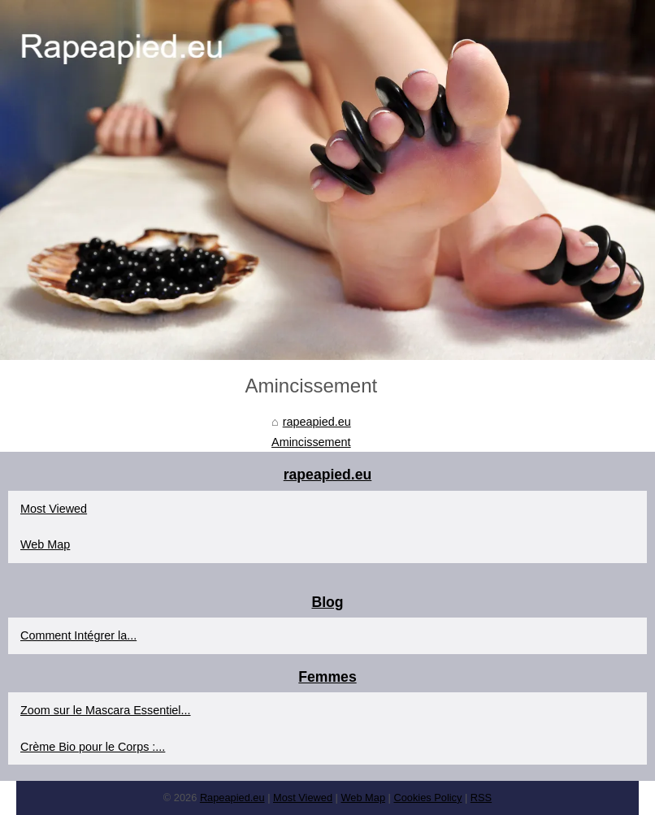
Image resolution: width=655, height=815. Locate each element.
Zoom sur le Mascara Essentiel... (105, 710)
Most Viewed (53, 508)
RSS (481, 797)
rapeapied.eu (317, 421)
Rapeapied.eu (232, 797)
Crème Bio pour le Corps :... (92, 746)
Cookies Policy (427, 797)
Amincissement (311, 442)
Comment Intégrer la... (78, 635)
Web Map (45, 544)
